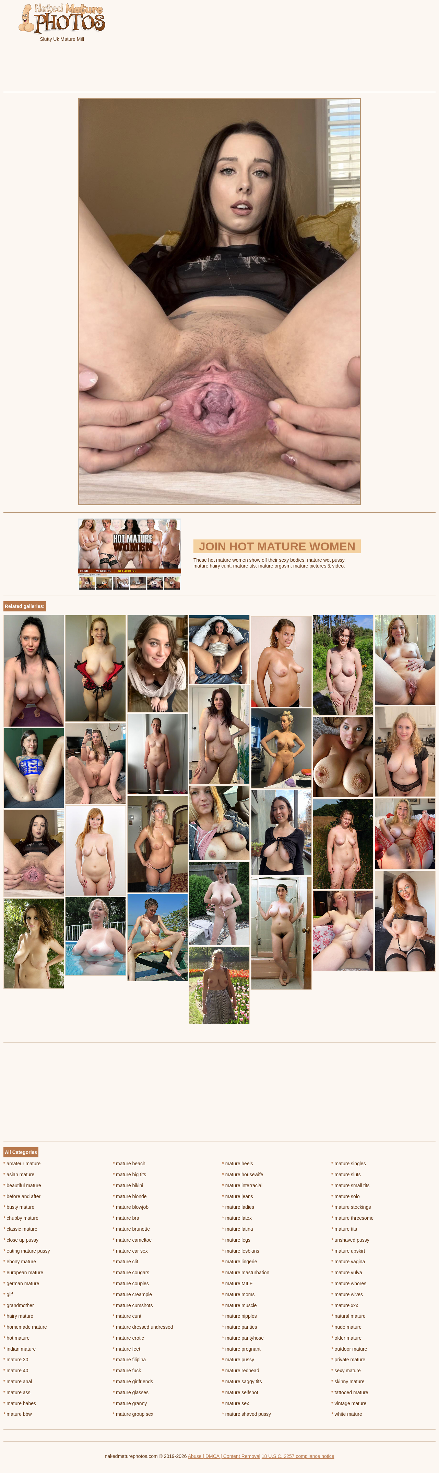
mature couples (131, 1283)
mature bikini (128, 1185)
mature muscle (239, 1305)
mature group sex (133, 1414)
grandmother (18, 1305)
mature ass (17, 1392)
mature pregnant (241, 1349)
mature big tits (129, 1174)
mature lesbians (240, 1251)
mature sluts (346, 1174)
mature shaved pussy (246, 1414)
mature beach (129, 1163)
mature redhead (240, 1370)
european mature (23, 1272)
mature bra (126, 1218)
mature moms (238, 1294)
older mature (346, 1338)
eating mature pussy (26, 1251)
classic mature (20, 1229)
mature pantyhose (243, 1338)
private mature (348, 1359)
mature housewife (242, 1174)
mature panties (239, 1327)
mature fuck (127, 1370)
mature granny (130, 1403)
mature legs (236, 1240)
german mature (21, 1283)
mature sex (235, 1403)
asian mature (18, 1174)
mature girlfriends (133, 1381)
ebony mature (19, 1261)
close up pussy (20, 1240)
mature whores (348, 1283)
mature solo (345, 1196)
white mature (346, 1414)
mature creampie (132, 1294)
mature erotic (128, 1338)
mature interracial (242, 1185)
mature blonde (130, 1196)
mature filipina (129, 1359)
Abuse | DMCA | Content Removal (224, 1456)
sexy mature (346, 1370)
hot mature (16, 1338)
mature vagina (348, 1261)
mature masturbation (246, 1272)
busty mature (18, 1207)
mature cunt (127, 1316)
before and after (21, 1196)
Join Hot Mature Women (277, 546)
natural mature (348, 1316)
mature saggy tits (242, 1381)
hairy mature (18, 1316)
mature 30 (15, 1359)
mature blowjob (131, 1207)
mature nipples (239, 1316)
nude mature (346, 1327)
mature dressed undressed (143, 1327)
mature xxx (344, 1305)
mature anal (17, 1381)
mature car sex (130, 1251)
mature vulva (346, 1272)
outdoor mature (349, 1349)
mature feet (126, 1349)
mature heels (237, 1163)
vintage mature (348, 1403)
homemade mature (25, 1327)
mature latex (237, 1218)
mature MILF (237, 1283)
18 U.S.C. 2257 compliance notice (298, 1456)
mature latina (237, 1229)
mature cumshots (133, 1305)
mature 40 (15, 1370)
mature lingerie (239, 1261)
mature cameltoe (132, 1240)
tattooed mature (349, 1392)
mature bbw (17, 1414)
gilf (8, 1294)
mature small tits (350, 1185)
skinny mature (348, 1381)
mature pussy (238, 1359)
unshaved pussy (350, 1240)
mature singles (348, 1163)
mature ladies (238, 1207)
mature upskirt (348, 1251)
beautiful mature (22, 1185)
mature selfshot (240, 1392)
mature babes (19, 1403)
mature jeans (237, 1196)
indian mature (19, 1349)
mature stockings (351, 1207)
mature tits (344, 1229)
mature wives (347, 1294)
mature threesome (352, 1218)
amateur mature (21, 1163)
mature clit (125, 1261)
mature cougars (131, 1272)
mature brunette (131, 1229)
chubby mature (20, 1218)
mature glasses (131, 1392)
